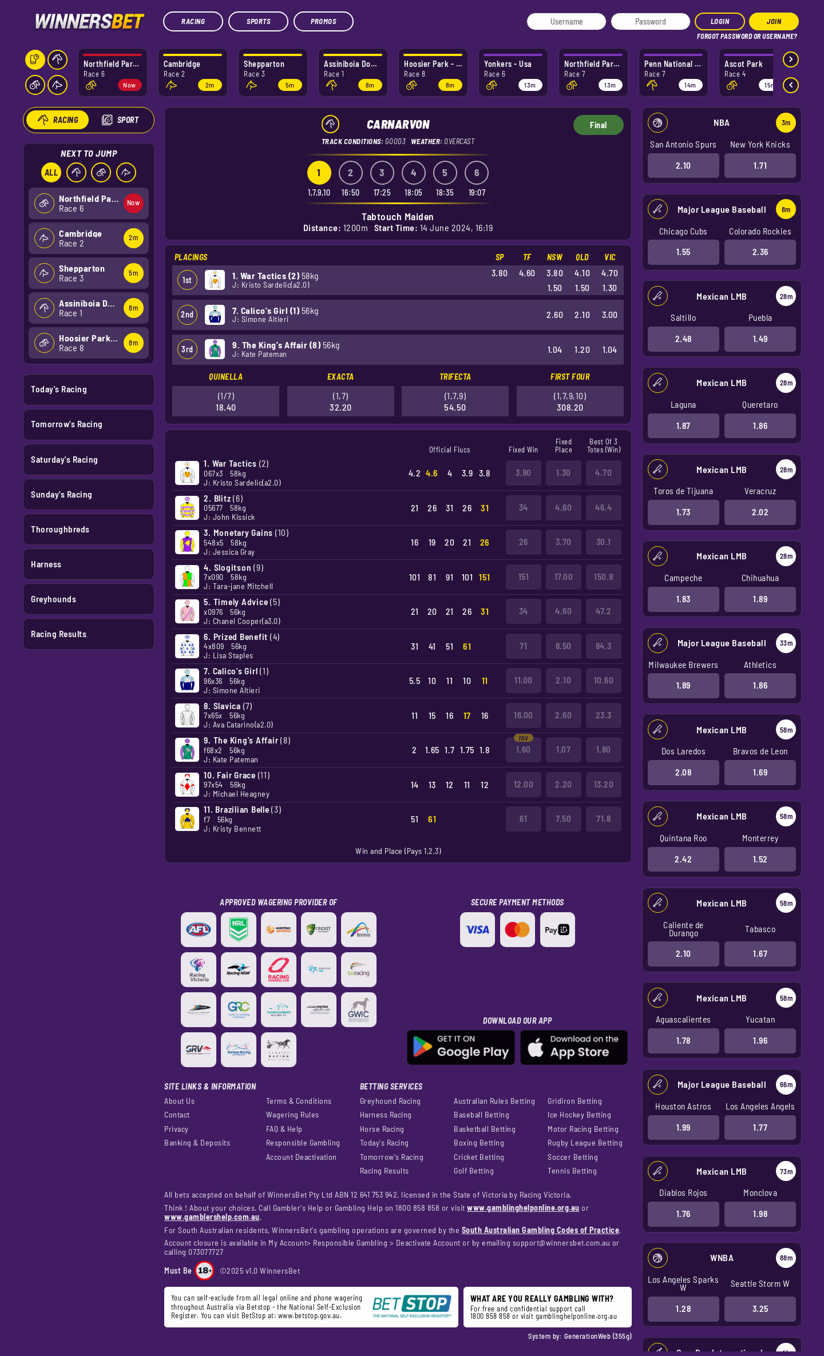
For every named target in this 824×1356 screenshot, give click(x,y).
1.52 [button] (759, 858)
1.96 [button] (760, 1040)
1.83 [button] (683, 599)
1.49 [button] (759, 338)
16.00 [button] (523, 715)
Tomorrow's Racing (67, 424)
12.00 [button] (524, 784)
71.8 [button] (603, 818)
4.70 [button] (603, 472)
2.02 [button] (760, 512)
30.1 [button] (603, 541)
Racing (193, 21)
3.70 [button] (564, 541)
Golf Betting (474, 1170)
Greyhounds (53, 599)
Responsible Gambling (303, 1142)
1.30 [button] (563, 472)
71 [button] (523, 646)
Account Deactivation (301, 1157)
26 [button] (523, 541)
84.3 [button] (604, 646)
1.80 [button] (603, 749)
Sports (258, 21)
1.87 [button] (683, 425)
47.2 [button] (603, 611)
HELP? (705, 34)
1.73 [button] (683, 512)
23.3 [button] (604, 715)
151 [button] (523, 576)
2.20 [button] (563, 784)
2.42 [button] (683, 858)
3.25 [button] (760, 1308)
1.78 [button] (683, 1040)
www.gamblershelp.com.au (212, 1217)
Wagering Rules (292, 1114)
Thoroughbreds (60, 528)
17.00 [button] (563, 576)
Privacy (176, 1129)
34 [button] (523, 507)
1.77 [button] (760, 1127)
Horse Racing (382, 1129)
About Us (179, 1101)
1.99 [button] (683, 1127)
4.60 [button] (563, 507)
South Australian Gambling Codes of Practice (541, 1230)
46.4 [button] (603, 507)
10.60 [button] (604, 680)
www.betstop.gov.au (309, 1315)
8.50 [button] (564, 646)
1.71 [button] (760, 165)
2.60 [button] (563, 715)
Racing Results (58, 634)
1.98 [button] (760, 1213)
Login (720, 21)
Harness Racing (386, 1114)
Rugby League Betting (585, 1142)
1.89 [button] (760, 599)
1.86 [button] (760, 425)
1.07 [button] (563, 749)
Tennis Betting (572, 1170)
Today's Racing (59, 389)
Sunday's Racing (62, 493)
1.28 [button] (683, 1308)
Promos (323, 21)
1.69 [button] (760, 772)
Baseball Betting (481, 1114)
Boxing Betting (479, 1142)
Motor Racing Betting (583, 1129)
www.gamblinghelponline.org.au (523, 1207)
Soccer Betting (573, 1157)
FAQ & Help (284, 1129)
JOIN (774, 21)
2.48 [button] (683, 338)
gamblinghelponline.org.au (576, 1316)
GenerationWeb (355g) (598, 1336)
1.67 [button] (760, 953)
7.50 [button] (563, 818)
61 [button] (523, 818)
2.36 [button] (760, 251)
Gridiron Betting (575, 1101)
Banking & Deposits (197, 1142)
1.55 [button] (683, 251)
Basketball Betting (485, 1129)
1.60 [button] (523, 749)
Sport (127, 120)
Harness (46, 563)
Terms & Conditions (299, 1101)
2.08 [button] (683, 772)
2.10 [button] (683, 165)
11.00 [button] (523, 680)
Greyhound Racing (390, 1101)
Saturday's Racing (64, 459)
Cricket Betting (479, 1157)
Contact (177, 1114)
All (51, 172)
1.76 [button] (683, 1213)
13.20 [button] (604, 784)
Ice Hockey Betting (579, 1114)
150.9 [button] (603, 576)
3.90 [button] (524, 472)
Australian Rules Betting (494, 1101)
